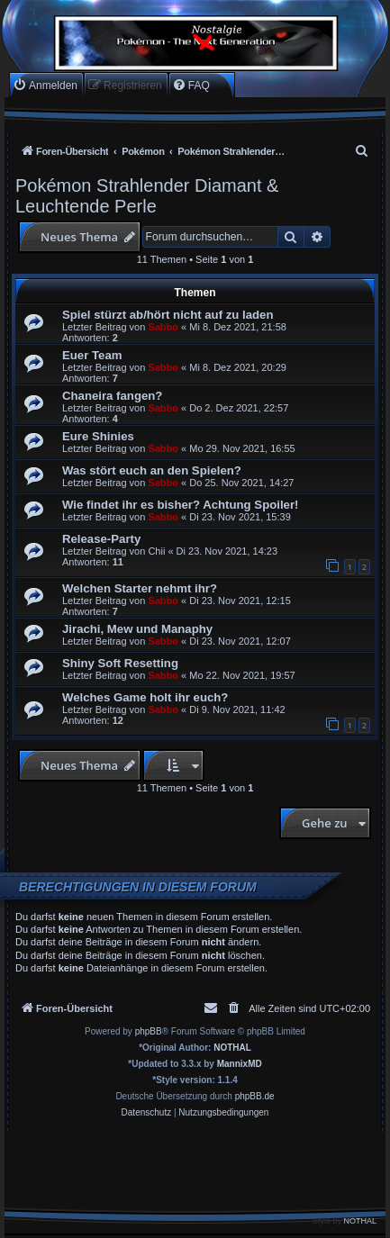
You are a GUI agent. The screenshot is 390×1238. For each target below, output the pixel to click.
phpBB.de (255, 1096)
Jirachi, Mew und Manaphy (137, 629)
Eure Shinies (98, 436)
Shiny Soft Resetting (120, 663)
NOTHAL (232, 1048)
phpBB (148, 1031)
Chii (156, 551)
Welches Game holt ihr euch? (145, 697)
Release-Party (101, 539)
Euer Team (92, 355)
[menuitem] (45, 85)
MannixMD (239, 1064)
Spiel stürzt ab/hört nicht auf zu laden (167, 314)
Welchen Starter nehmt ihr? (139, 588)
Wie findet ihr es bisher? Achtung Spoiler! (180, 504)
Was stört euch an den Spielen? (151, 470)
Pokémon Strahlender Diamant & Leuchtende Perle (146, 196)
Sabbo (163, 326)
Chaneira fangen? (112, 395)
